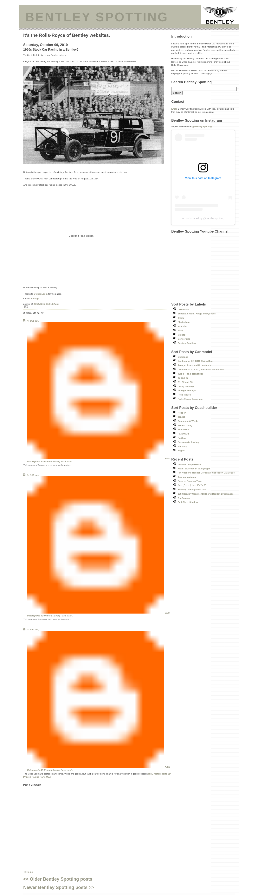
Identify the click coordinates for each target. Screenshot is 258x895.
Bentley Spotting (187, 343)
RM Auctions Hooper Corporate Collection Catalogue (206, 472)
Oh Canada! (184, 498)
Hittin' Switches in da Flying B (194, 468)
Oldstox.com (41, 294)
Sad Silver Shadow (188, 502)
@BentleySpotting (202, 126)
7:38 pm (34, 475)
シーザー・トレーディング (192, 485)
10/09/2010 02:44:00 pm (46, 304)
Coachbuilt (183, 309)
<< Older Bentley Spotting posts (57, 879)
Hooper (182, 412)
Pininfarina (183, 429)
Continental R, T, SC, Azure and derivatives (201, 369)
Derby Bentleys (186, 386)
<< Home (28, 872)
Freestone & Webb (187, 421)
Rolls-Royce (184, 394)
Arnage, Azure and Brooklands (194, 365)
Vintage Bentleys (187, 390)
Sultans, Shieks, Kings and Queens (197, 313)
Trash (181, 318)
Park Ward (183, 433)
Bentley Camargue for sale (192, 489)
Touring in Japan (187, 477)
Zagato (181, 450)
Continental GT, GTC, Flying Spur (195, 361)
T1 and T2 (183, 378)
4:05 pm (34, 320)
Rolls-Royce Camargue (190, 399)
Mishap (181, 334)
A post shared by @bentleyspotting (203, 218)
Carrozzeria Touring (188, 442)
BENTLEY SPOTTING (96, 17)
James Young (185, 425)
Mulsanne (183, 357)
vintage (35, 298)
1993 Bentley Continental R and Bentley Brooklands (206, 494)
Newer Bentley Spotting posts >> (58, 887)
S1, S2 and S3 (185, 382)
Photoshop (184, 322)
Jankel (181, 416)
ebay (180, 330)
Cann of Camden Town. (190, 481)
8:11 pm (34, 629)
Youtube (182, 326)
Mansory (182, 446)
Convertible (184, 339)
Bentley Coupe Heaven (190, 464)
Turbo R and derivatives (190, 373)
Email (174, 108)
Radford (182, 438)
